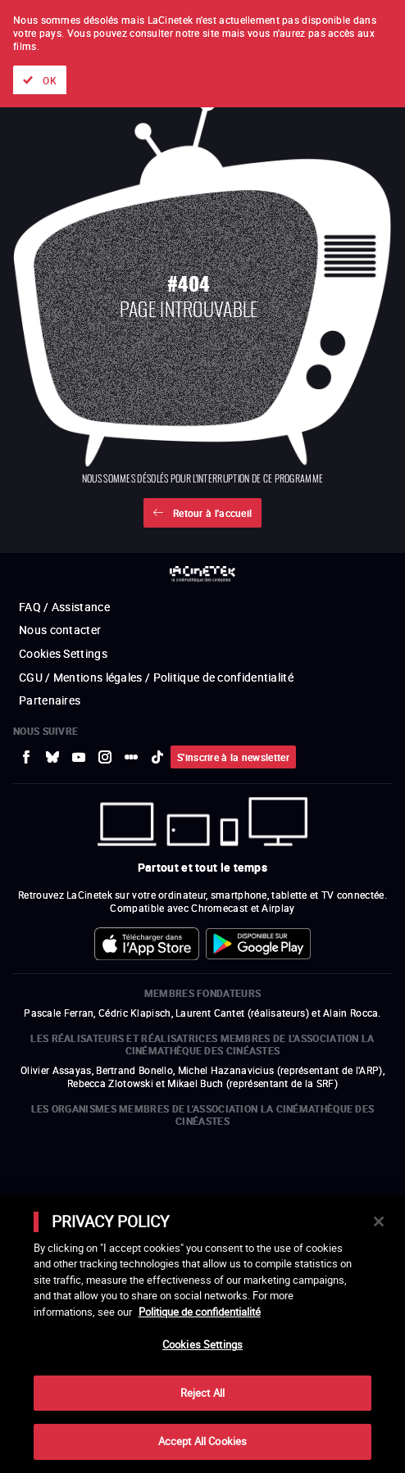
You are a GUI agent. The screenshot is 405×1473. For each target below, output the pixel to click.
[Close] (379, 1221)
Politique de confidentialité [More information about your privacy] (200, 1311)
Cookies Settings (202, 1344)
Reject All (202, 1392)
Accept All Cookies (202, 1441)
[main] (202, 1334)
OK (50, 80)
